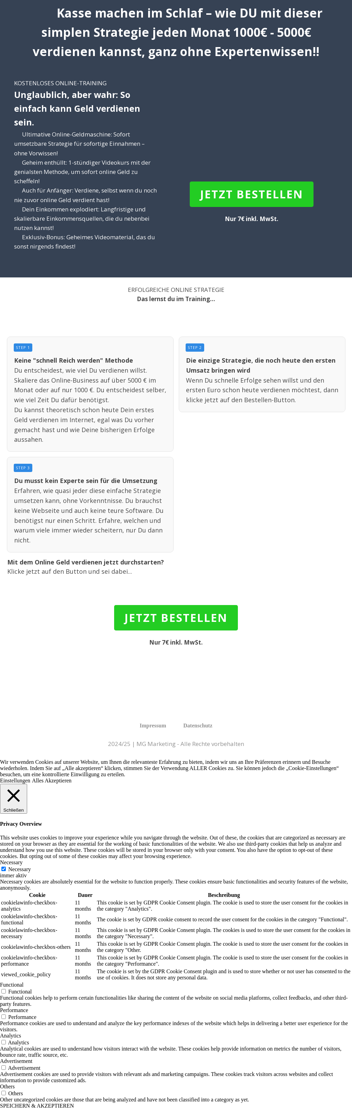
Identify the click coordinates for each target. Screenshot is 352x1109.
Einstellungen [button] (15, 780)
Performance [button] (14, 1010)
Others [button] (7, 1086)
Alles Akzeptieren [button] (52, 780)
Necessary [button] (11, 862)
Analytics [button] (10, 1036)
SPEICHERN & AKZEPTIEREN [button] (37, 1106)
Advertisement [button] (16, 1061)
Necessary (19, 869)
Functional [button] (11, 985)
